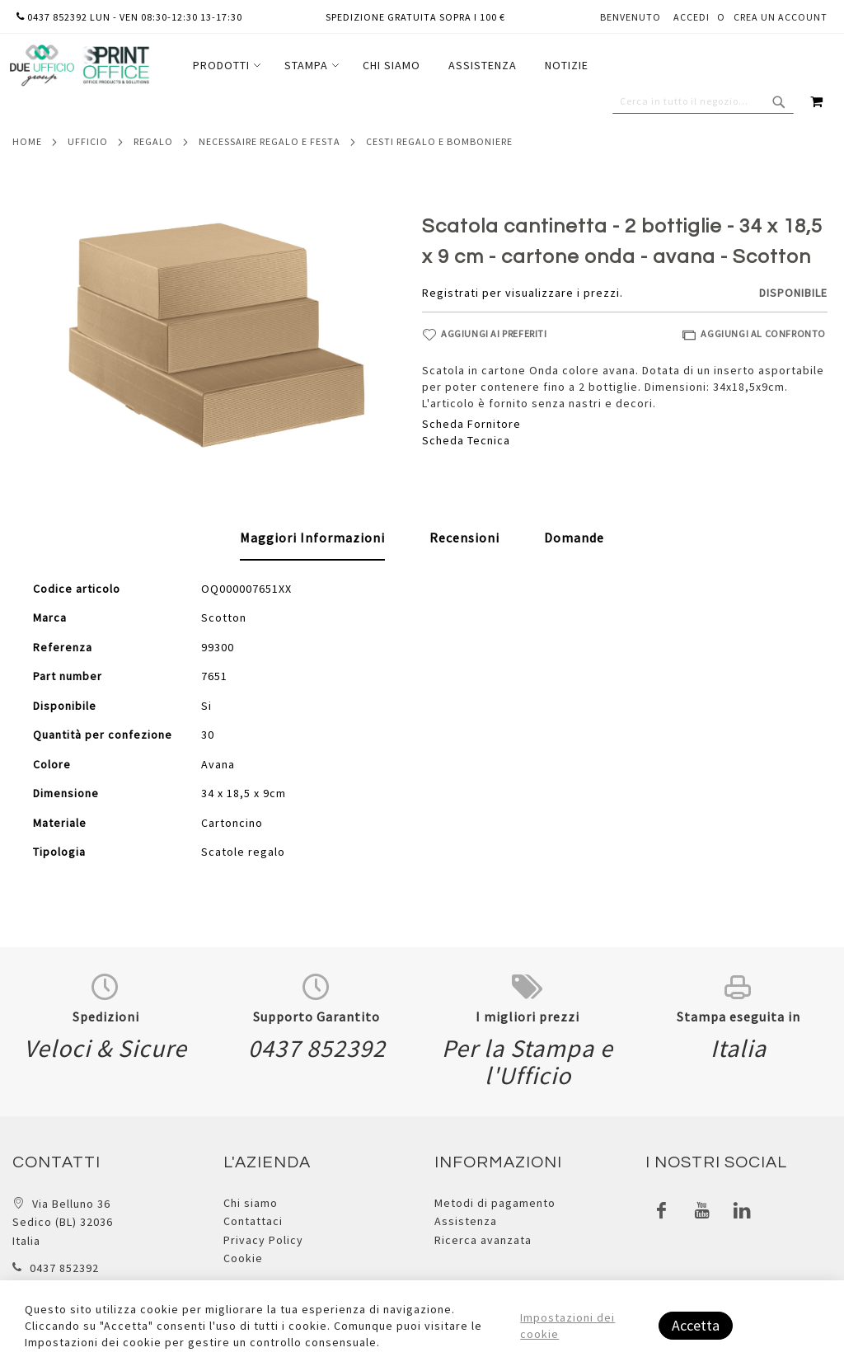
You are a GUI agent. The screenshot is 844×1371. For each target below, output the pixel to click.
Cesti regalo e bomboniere (439, 141)
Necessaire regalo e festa (269, 141)
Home (27, 141)
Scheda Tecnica (466, 440)
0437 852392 (64, 1268)
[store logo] (79, 66)
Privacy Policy (263, 1239)
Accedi (691, 17)
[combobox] (703, 101)
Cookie (243, 1258)
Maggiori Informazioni (312, 537)
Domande (574, 537)
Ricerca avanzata (483, 1239)
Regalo (153, 141)
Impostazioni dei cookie (567, 1325)
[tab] (312, 538)
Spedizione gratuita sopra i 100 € (415, 17)
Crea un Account (781, 17)
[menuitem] (224, 65)
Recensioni (464, 537)
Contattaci (253, 1221)
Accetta (696, 1325)
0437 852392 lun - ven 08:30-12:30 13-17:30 (129, 17)
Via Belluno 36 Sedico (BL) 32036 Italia (62, 1222)
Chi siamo (250, 1202)
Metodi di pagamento (495, 1202)
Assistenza (465, 1221)
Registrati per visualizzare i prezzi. (522, 292)
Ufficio (88, 141)
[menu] (390, 65)
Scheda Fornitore (471, 423)
